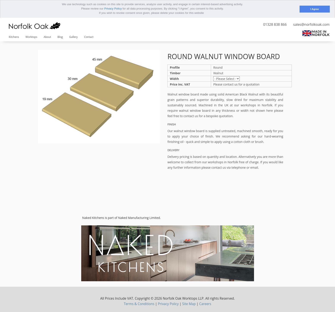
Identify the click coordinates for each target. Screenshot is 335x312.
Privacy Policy (113, 8)
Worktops (31, 37)
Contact (89, 37)
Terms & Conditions (139, 303)
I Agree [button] (314, 9)
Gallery (73, 37)
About (47, 37)
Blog (60, 37)
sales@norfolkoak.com (311, 24)
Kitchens (14, 37)
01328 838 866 (275, 24)
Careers (205, 303)
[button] (205, 13)
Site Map (189, 303)
